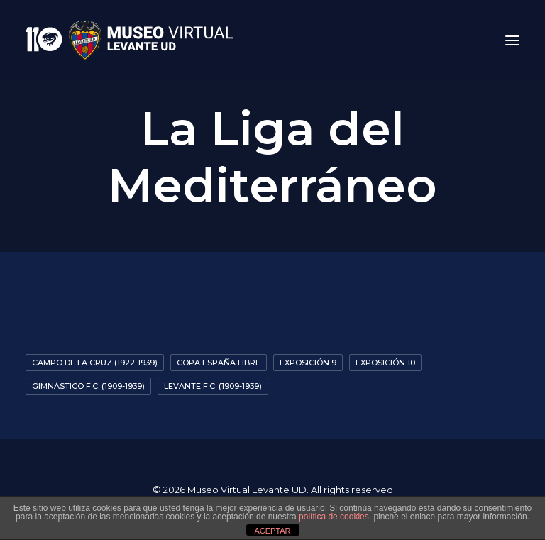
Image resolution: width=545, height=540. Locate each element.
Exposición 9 (308, 363)
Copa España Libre (218, 363)
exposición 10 (385, 363)
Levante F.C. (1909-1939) (213, 386)
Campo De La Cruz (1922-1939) (95, 363)
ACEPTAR (272, 531)
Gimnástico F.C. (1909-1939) (88, 386)
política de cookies (334, 517)
